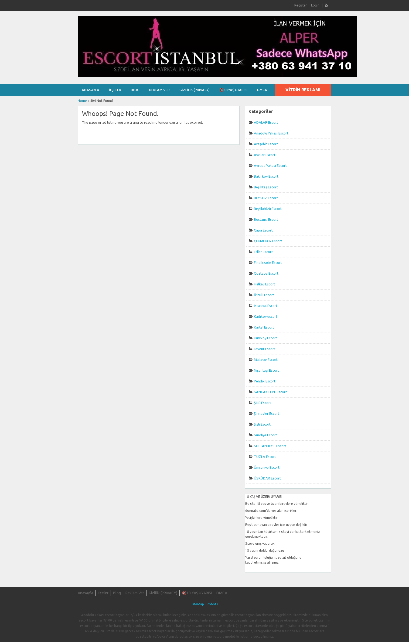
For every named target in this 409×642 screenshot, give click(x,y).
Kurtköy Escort (265, 338)
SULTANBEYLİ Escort (270, 446)
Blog (135, 90)
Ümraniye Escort (267, 467)
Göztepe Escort (266, 273)
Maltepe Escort (266, 359)
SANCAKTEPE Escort (270, 392)
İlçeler (115, 90)
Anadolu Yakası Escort (271, 133)
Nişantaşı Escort (266, 370)
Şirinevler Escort (266, 413)
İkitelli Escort (264, 295)
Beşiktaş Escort (266, 187)
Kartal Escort (264, 327)
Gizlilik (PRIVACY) (194, 90)
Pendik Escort (264, 381)
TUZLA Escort (265, 456)
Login (315, 5)
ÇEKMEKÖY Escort (268, 241)
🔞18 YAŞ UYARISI (233, 90)
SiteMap (198, 604)
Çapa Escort (263, 230)
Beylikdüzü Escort (268, 208)
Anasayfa (90, 90)
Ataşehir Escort (266, 144)
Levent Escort (264, 349)
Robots (212, 604)
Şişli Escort (262, 424)
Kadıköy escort (265, 316)
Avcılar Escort (264, 155)
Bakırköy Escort (266, 176)
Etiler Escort (263, 252)
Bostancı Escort (266, 219)
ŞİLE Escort (262, 403)
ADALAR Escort (266, 122)
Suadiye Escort (265, 435)
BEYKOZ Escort (266, 198)
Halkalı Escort (264, 284)
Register (300, 5)
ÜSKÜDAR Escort (267, 478)
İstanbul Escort (265, 306)
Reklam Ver (159, 90)
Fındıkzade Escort (268, 262)
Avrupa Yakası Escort (270, 165)
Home (82, 100)
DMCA (262, 90)
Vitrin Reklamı (303, 89)
